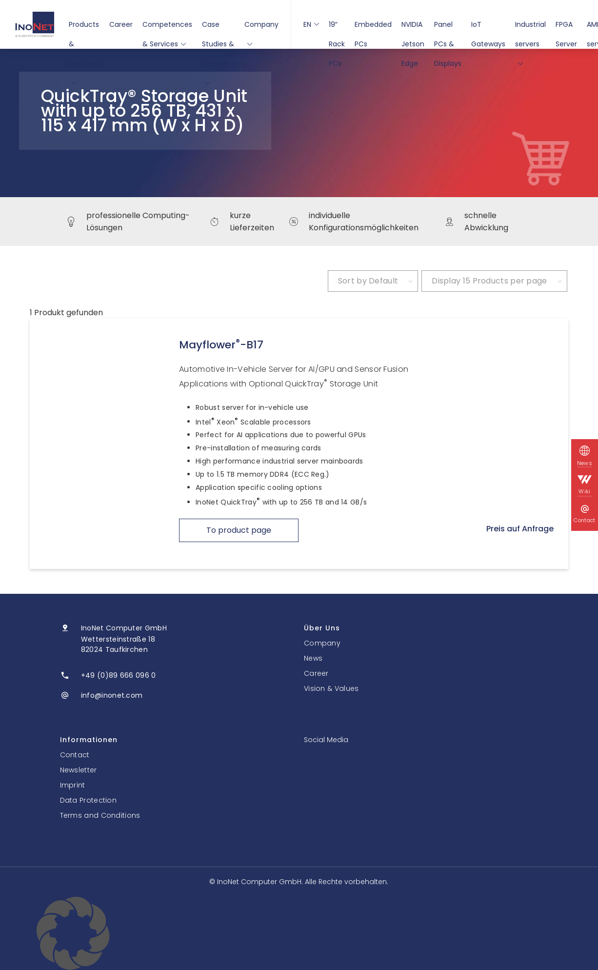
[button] (299, 933)
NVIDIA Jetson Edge (412, 27)
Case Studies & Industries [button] (218, 27)
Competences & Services (167, 27)
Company (261, 27)
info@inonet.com (112, 695)
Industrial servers (530, 27)
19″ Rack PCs (337, 27)
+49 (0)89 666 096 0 (118, 675)
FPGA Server (566, 27)
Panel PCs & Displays (447, 27)
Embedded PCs (373, 27)
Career (121, 24)
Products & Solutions (84, 27)
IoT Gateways (488, 27)
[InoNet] (34, 24)
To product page (238, 530)
